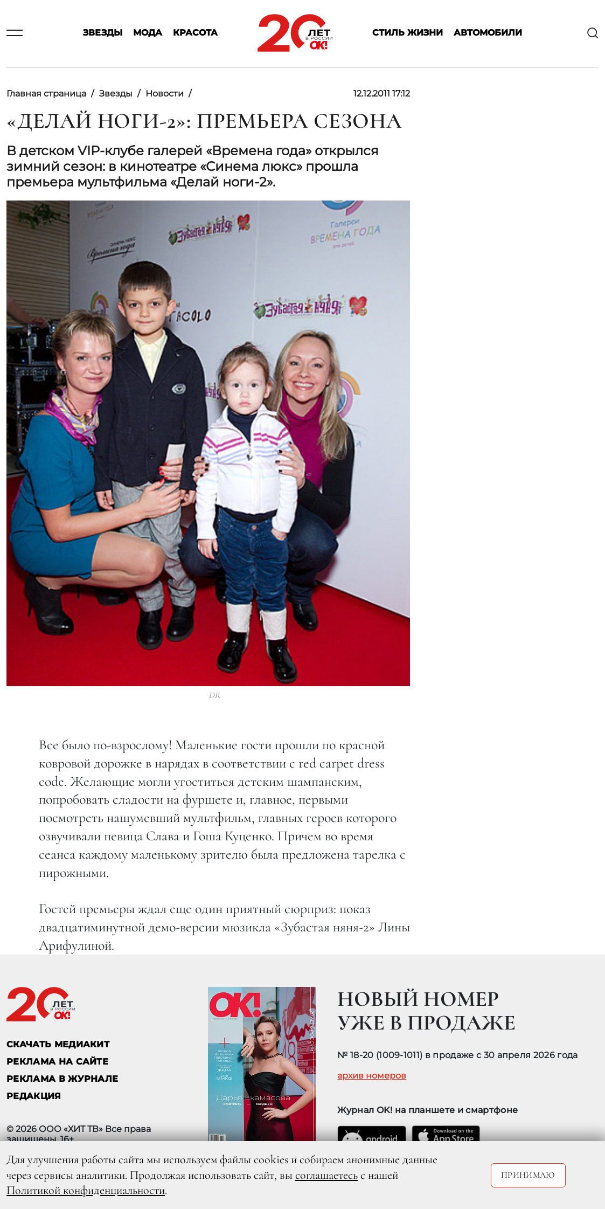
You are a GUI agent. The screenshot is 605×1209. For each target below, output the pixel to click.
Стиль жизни (407, 33)
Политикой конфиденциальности (85, 1190)
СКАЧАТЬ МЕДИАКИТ (57, 1044)
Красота (195, 33)
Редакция (33, 1096)
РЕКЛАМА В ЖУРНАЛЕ (62, 1079)
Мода (147, 33)
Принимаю (528, 1175)
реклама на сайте (57, 1061)
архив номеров (371, 1076)
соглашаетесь (326, 1175)
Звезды (102, 33)
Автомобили (488, 33)
